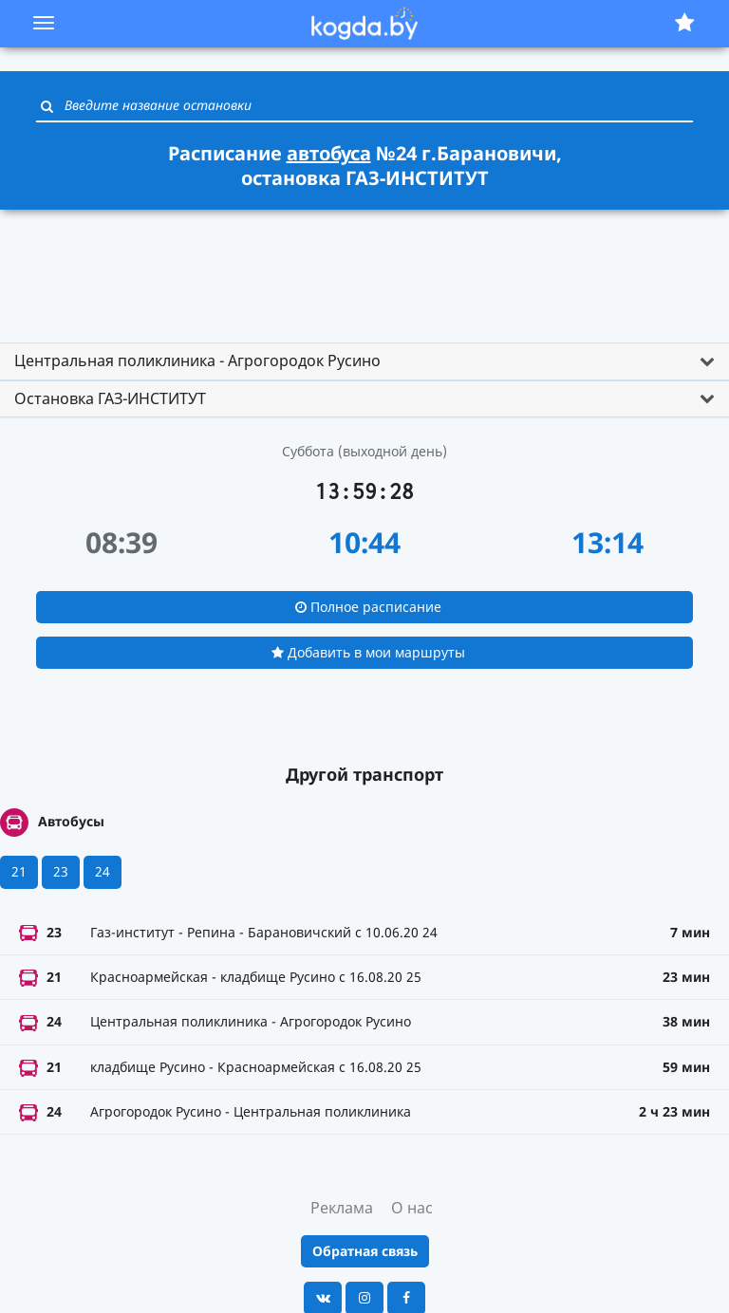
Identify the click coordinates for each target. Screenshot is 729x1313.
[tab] (364, 361)
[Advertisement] (364, 267)
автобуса (329, 153)
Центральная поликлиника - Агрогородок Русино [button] (197, 360)
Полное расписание (368, 607)
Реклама (341, 1207)
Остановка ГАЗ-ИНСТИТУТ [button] (110, 398)
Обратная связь (365, 1251)
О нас (412, 1207)
